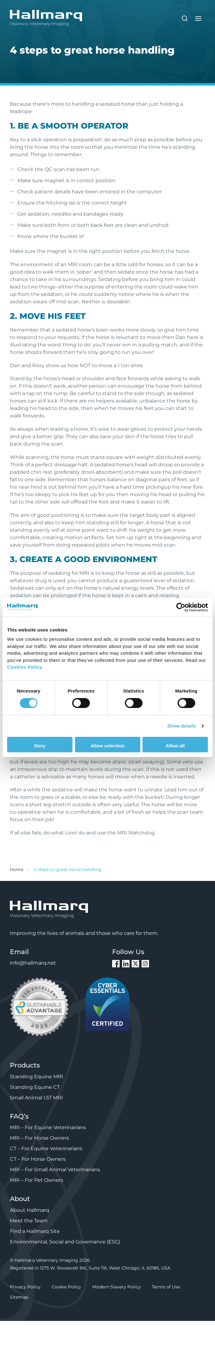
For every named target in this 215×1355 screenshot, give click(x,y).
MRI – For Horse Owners (39, 1138)
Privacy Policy (25, 1287)
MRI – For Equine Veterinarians (48, 1127)
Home (16, 869)
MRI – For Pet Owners (36, 1180)
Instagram (145, 963)
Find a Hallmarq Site (35, 1231)
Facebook (116, 963)
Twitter (135, 963)
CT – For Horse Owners (38, 1159)
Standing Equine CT (35, 1087)
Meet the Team (29, 1221)
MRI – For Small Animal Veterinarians (55, 1169)
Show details (181, 725)
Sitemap (19, 1297)
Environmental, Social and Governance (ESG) (65, 1242)
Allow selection (107, 745)
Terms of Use (166, 1287)
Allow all (175, 745)
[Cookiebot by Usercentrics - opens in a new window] (181, 607)
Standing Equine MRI (36, 1077)
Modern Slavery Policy (116, 1287)
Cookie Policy (66, 1287)
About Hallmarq (29, 1210)
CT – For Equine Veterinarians (46, 1148)
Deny (40, 745)
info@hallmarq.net (33, 963)
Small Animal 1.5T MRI (36, 1098)
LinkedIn (125, 963)
